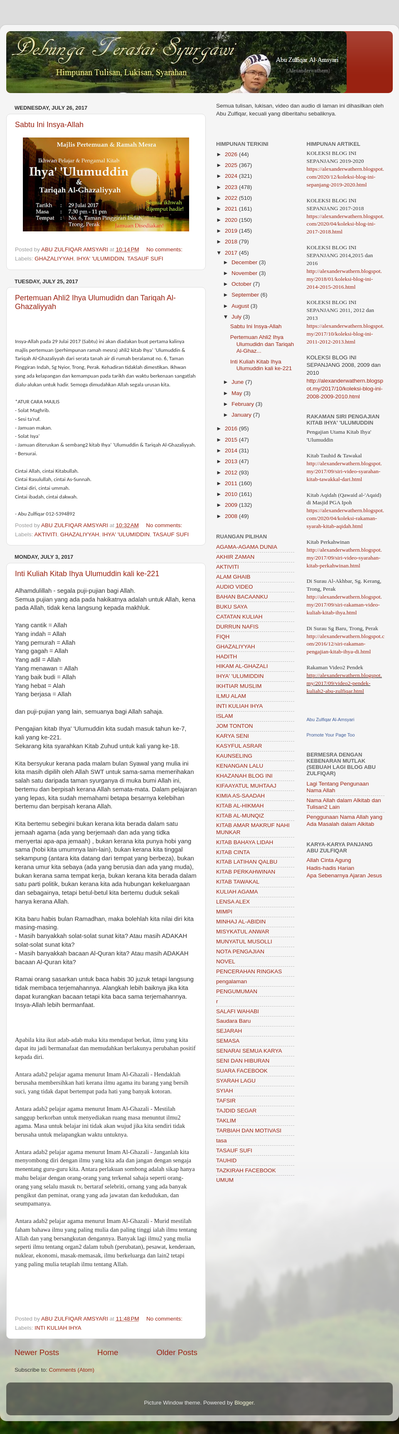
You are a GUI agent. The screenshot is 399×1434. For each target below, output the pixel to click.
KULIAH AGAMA (237, 892)
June (238, 382)
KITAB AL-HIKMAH (240, 806)
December (245, 262)
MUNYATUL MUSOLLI (244, 941)
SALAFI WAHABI (237, 1011)
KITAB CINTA (233, 852)
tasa (221, 1140)
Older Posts (176, 1352)
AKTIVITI (45, 534)
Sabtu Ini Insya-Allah (49, 124)
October (242, 284)
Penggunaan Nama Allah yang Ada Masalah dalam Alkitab (344, 820)
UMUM (225, 1180)
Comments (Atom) (72, 1370)
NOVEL (225, 961)
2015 (232, 440)
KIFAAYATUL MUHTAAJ (246, 786)
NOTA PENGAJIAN (240, 951)
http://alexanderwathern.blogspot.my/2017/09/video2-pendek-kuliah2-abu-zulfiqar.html (344, 683)
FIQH (222, 637)
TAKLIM (226, 1120)
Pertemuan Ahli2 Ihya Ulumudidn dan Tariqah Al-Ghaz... (262, 344)
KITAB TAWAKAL (237, 882)
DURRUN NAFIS (237, 627)
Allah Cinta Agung (329, 860)
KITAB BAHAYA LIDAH (244, 842)
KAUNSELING (234, 756)
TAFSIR (226, 1101)
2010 (232, 494)
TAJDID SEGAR (236, 1110)
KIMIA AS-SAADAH (240, 796)
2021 (232, 209)
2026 (232, 154)
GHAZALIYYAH (54, 258)
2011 (232, 483)
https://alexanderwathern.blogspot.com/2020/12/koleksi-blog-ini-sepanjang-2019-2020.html (345, 177)
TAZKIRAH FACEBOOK (246, 1170)
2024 (232, 176)
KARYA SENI (232, 736)
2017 (232, 253)
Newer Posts (37, 1352)
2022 (232, 198)
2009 (232, 505)
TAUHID (226, 1160)
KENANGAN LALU (239, 766)
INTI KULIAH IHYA (57, 1328)
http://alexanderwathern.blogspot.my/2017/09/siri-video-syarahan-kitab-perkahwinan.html (344, 558)
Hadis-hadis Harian (331, 868)
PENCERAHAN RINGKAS (249, 971)
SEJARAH (229, 1031)
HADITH (226, 656)
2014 (232, 450)
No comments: (165, 249)
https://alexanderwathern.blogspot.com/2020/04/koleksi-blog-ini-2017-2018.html (345, 224)
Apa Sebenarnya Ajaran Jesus (344, 875)
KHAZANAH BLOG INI (244, 776)
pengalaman (231, 981)
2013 (232, 461)
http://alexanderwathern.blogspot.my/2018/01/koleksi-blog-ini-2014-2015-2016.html (344, 279)
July (237, 317)
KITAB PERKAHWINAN (245, 872)
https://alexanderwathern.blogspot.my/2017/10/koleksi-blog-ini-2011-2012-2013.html (345, 334)
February (244, 404)
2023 (232, 187)
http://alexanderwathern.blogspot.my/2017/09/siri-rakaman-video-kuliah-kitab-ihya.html (344, 605)
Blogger (244, 1403)
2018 (232, 241)
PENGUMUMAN (236, 991)
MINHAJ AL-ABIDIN (241, 921)
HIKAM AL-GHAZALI (242, 666)
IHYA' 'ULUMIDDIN (100, 258)
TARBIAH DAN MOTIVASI (248, 1130)
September (246, 295)
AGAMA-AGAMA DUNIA (246, 547)
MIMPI (224, 912)
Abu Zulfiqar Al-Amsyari (331, 719)
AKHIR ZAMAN (235, 557)
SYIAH (224, 1091)
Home (107, 1352)
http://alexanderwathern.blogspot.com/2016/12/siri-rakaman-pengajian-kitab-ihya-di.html (345, 644)
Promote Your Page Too (331, 734)
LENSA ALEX (233, 902)
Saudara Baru (233, 1021)
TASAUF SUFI (145, 258)
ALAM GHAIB (233, 577)
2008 (232, 516)
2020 (232, 220)
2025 (232, 165)
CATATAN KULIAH (239, 617)
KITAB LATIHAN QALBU (246, 862)
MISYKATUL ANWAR (242, 931)
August (241, 306)
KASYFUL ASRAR (239, 746)
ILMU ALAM (231, 696)
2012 (232, 472)
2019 (232, 231)
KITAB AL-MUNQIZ (240, 816)
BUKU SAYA (231, 607)
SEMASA (227, 1041)
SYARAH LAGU (236, 1081)
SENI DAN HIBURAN (242, 1061)
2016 (232, 428)
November (245, 273)
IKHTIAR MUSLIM (239, 686)
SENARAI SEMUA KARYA (249, 1051)
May (238, 393)
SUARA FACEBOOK (242, 1071)
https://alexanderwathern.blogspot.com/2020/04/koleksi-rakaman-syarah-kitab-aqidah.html (345, 518)
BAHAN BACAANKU (242, 597)
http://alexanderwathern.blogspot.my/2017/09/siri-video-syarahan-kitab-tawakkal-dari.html (344, 471)
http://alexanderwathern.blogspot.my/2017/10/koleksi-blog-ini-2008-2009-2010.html (345, 389)
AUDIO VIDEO (234, 587)
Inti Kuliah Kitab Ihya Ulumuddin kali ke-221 (87, 574)
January (242, 415)
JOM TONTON (234, 726)
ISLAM (224, 716)
